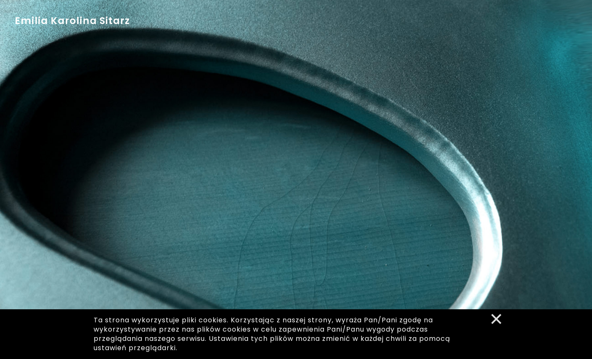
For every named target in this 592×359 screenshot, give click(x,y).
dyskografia (290, 23)
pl (552, 7)
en (571, 7)
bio (200, 22)
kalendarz (238, 23)
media (337, 25)
